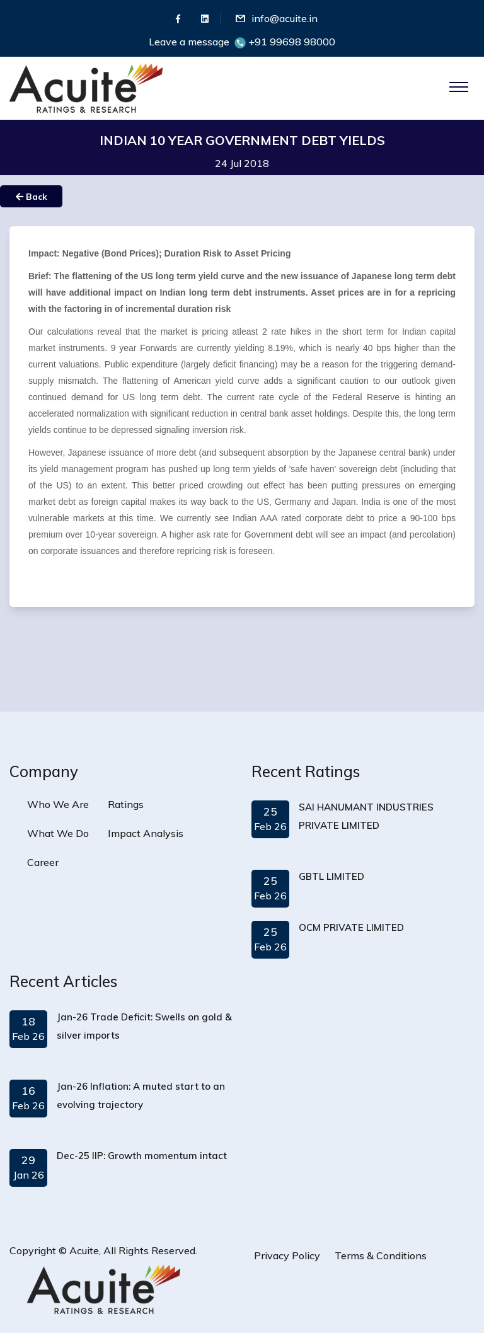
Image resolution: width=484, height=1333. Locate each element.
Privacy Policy (287, 1255)
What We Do (58, 833)
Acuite (84, 1250)
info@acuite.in (284, 18)
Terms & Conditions (381, 1255)
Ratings (126, 804)
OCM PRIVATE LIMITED (351, 927)
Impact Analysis (145, 833)
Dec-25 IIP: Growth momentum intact (142, 1156)
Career (43, 862)
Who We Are (58, 804)
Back (31, 196)
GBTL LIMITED (331, 876)
